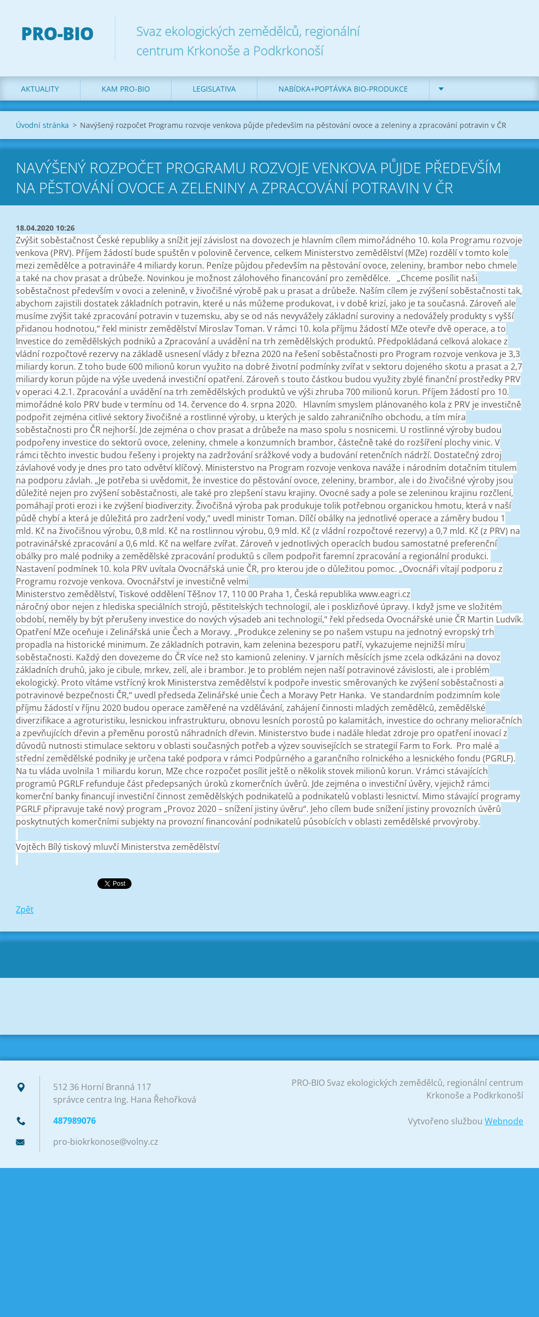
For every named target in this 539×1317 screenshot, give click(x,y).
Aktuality (40, 89)
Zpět (25, 909)
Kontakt (468, 89)
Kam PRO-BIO (126, 89)
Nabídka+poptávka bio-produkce (343, 89)
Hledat (511, 30)
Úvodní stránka (42, 125)
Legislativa (214, 89)
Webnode (504, 1121)
